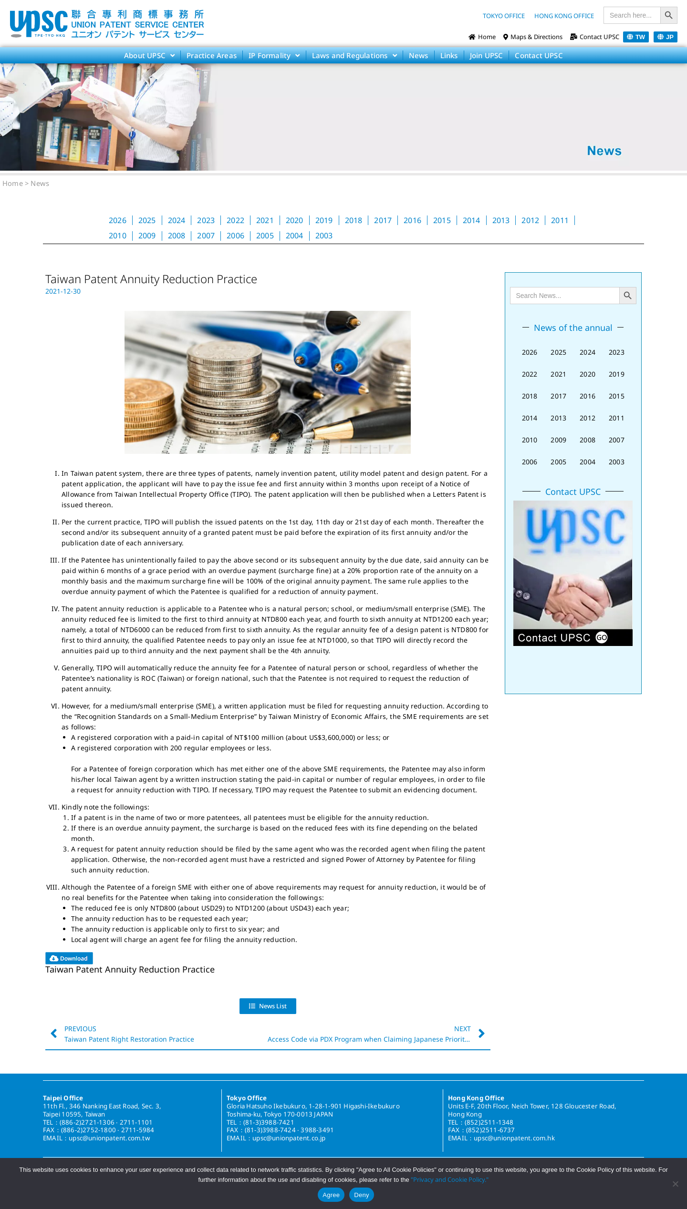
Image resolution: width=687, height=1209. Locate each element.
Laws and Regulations (354, 55)
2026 (117, 220)
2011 (560, 220)
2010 (117, 235)
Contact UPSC (538, 55)
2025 (147, 220)
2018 (354, 220)
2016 (412, 220)
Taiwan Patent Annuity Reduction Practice (130, 969)
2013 (501, 220)
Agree (331, 1195)
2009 (147, 235)
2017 (383, 220)
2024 (177, 220)
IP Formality (274, 55)
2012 (530, 220)
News (418, 55)
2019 (324, 220)
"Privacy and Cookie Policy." (450, 1179)
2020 (294, 220)
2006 (235, 235)
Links (449, 55)
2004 (294, 235)
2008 (177, 235)
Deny (361, 1195)
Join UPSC (486, 55)
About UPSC (149, 55)
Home (12, 183)
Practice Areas (212, 55)
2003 (324, 235)
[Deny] (675, 1184)
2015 (442, 220)
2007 (206, 235)
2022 (235, 220)
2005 (265, 235)
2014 (471, 220)
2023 (206, 220)
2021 (265, 220)
